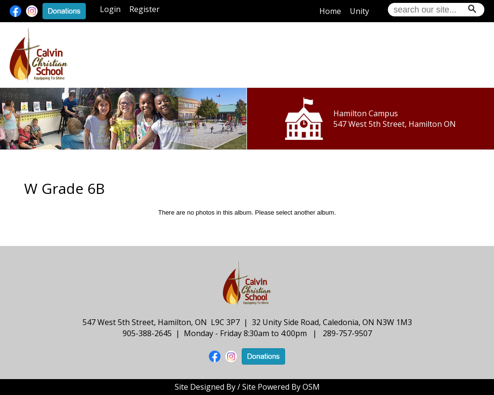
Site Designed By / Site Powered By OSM (247, 386)
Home (330, 11)
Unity (359, 11)
